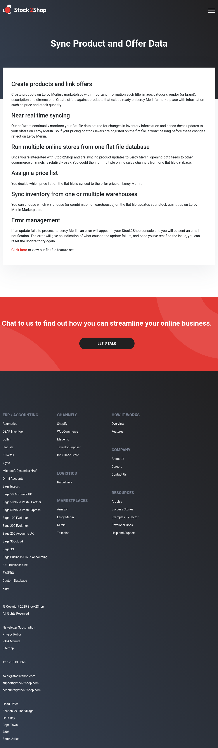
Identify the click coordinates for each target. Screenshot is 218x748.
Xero (6, 588)
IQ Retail (8, 455)
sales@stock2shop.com (19, 676)
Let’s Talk (107, 343)
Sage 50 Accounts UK (17, 494)
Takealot (63, 533)
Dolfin (6, 439)
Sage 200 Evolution (16, 525)
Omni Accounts (13, 478)
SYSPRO (8, 573)
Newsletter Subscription (19, 627)
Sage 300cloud (13, 541)
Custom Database (15, 580)
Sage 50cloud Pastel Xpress (22, 510)
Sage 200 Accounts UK (18, 533)
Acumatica (10, 423)
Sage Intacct (11, 486)
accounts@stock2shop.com (22, 690)
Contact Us (119, 474)
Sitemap (8, 648)
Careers (117, 466)
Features (117, 431)
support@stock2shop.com (21, 683)
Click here (19, 250)
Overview (118, 423)
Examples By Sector (125, 517)
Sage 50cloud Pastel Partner (22, 502)
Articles (117, 501)
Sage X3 (8, 549)
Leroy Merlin (65, 517)
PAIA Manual (11, 641)
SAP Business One (15, 565)
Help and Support (123, 533)
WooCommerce (67, 431)
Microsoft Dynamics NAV (20, 471)
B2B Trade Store (68, 455)
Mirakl (61, 525)
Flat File (8, 447)
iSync (6, 463)
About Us (118, 459)
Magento (63, 439)
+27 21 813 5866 (14, 662)
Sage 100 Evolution (16, 518)
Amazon (63, 509)
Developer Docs (122, 525)
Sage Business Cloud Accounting (25, 557)
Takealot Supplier (69, 447)
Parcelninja (64, 482)
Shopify (62, 423)
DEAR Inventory (13, 431)
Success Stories (122, 509)
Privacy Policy (12, 634)
